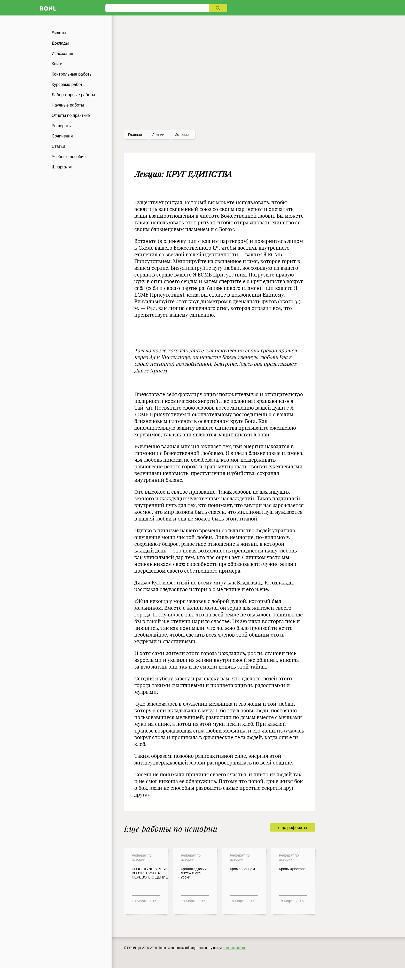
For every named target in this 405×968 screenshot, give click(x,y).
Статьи (58, 146)
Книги (57, 64)
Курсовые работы (68, 84)
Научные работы (68, 105)
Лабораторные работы (73, 95)
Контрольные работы (72, 74)
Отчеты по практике (71, 115)
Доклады (60, 43)
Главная (135, 135)
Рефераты (62, 126)
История (182, 135)
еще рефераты (292, 827)
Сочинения (62, 136)
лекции (158, 135)
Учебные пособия (68, 156)
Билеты (59, 33)
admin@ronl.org (234, 948)
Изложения (62, 53)
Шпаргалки (62, 167)
